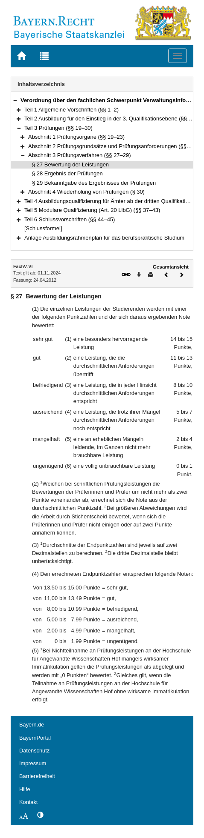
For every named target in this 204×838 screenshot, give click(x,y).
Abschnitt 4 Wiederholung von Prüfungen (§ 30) (86, 192)
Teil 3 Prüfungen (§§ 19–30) (58, 128)
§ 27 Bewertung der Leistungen (70, 164)
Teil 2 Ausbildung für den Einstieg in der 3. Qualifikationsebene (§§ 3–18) (113, 118)
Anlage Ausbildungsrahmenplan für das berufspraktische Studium (104, 238)
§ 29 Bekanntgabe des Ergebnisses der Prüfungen (94, 183)
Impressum (32, 763)
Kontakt (28, 802)
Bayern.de (31, 724)
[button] (15, 100)
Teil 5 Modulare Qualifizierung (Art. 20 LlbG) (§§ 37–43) (92, 210)
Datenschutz (34, 750)
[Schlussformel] (43, 228)
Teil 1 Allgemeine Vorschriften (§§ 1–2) (71, 109)
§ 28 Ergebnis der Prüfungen (67, 173)
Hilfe (24, 789)
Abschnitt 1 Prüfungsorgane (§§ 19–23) (76, 137)
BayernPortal (35, 738)
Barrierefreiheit (37, 776)
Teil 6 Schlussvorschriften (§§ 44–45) (69, 219)
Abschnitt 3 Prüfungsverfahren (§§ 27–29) (79, 155)
